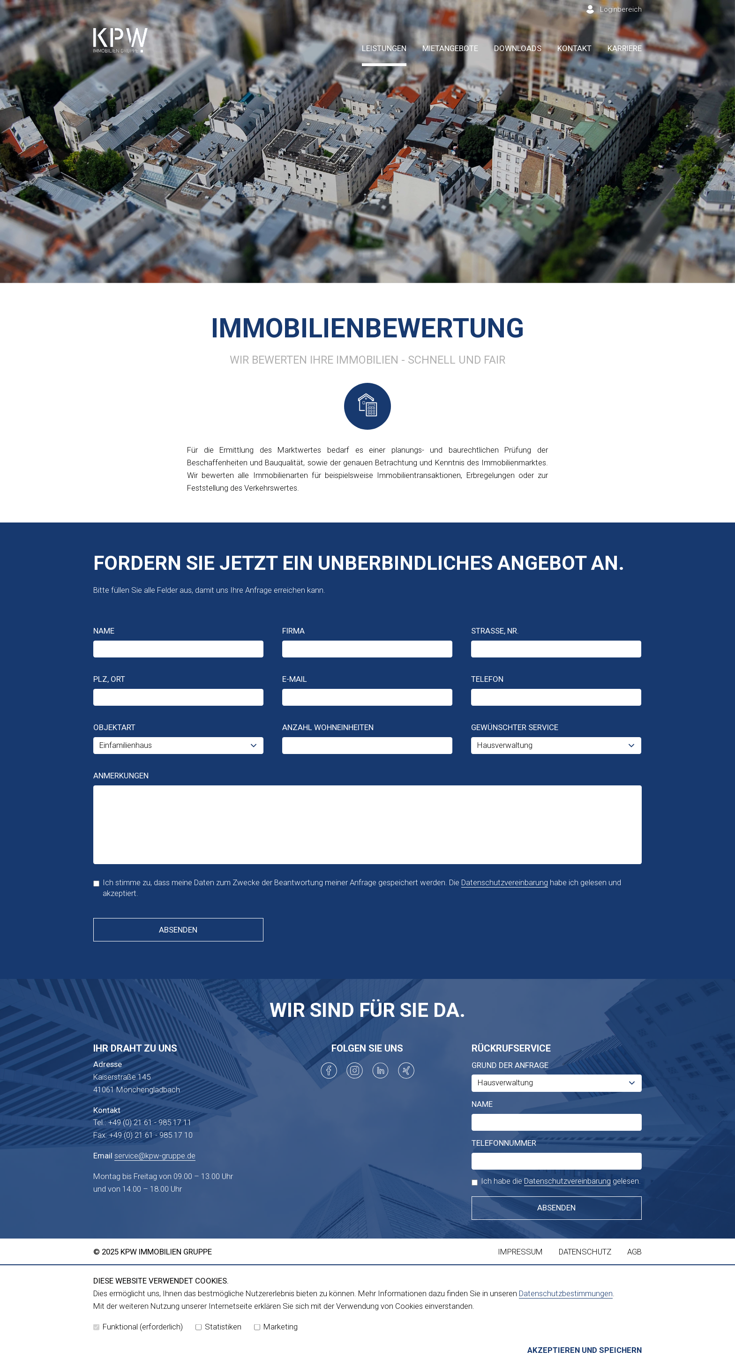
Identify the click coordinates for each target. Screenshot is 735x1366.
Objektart (114, 727)
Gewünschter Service (514, 727)
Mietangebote (450, 48)
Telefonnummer (504, 1143)
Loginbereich (621, 9)
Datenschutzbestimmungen (566, 1293)
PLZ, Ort (109, 679)
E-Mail (294, 679)
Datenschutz (585, 1251)
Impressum (520, 1251)
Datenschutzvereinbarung (504, 882)
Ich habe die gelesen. (556, 1181)
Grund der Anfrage (510, 1065)
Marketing (276, 1326)
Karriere (625, 48)
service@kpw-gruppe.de (154, 1155)
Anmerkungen (121, 775)
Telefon (487, 679)
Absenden (178, 929)
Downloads (517, 48)
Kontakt (574, 48)
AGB (634, 1251)
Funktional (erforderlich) (138, 1326)
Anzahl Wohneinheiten (328, 727)
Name (103, 630)
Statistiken (218, 1326)
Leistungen (384, 48)
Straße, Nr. (495, 630)
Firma (293, 630)
